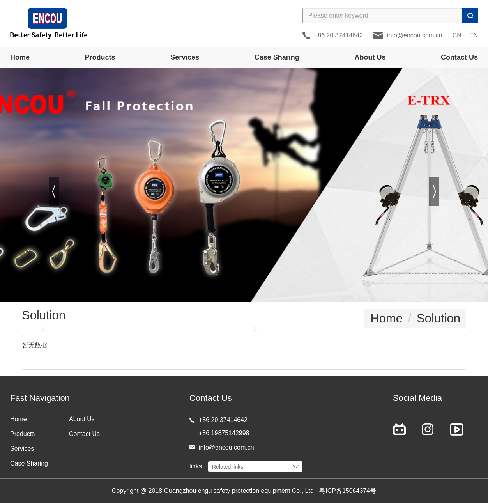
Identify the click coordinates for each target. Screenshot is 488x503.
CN (457, 35)
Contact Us (459, 57)
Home (20, 57)
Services (184, 57)
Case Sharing (277, 57)
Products (100, 57)
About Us (369, 57)
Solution (438, 318)
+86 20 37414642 (338, 35)
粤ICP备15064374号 (347, 490)
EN (473, 35)
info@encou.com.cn (414, 35)
